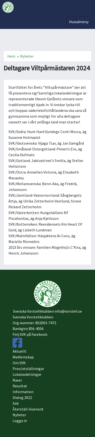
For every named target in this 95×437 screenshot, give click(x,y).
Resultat (20, 385)
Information (23, 391)
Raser (17, 380)
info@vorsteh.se (68, 311)
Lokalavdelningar (27, 374)
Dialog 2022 (22, 397)
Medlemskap (23, 357)
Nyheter (27, 56)
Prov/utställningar (28, 368)
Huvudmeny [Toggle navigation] (78, 21)
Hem (11, 56)
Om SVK (19, 362)
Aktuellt (19, 351)
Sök (16, 403)
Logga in (20, 420)
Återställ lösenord (28, 409)
